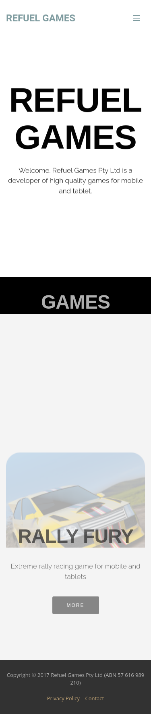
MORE (76, 607)
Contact (94, 698)
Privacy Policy (63, 698)
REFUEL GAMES (40, 18)
